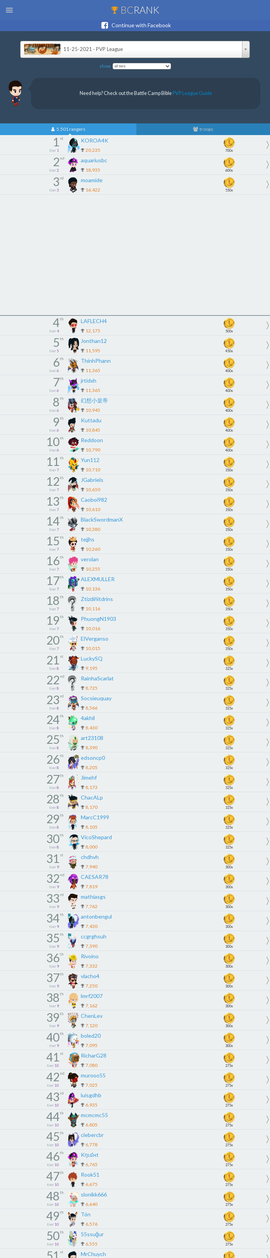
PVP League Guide (192, 93)
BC (135, 10)
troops (203, 129)
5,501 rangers (68, 129)
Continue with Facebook (135, 25)
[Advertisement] (135, 254)
